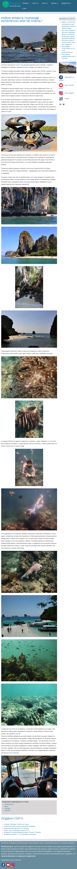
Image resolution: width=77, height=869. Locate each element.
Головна (25, 3)
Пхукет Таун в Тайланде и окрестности (16, 830)
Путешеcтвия (9, 804)
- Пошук (64, 98)
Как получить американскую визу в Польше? (68, 56)
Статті (34, 3)
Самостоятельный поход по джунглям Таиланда (19, 826)
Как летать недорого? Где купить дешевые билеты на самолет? (69, 32)
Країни (53, 3)
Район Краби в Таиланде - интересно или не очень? (21, 19)
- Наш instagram (66, 93)
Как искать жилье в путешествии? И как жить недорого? (68, 42)
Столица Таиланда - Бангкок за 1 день (16, 824)
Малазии (25, 67)
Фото (44, 3)
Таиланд (7, 808)
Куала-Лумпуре (14, 753)
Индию (46, 67)
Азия (6, 806)
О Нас (24, 8)
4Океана (7, 810)
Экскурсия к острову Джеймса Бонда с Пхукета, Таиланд (22, 832)
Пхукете (18, 65)
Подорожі (65, 3)
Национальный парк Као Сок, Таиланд (16, 828)
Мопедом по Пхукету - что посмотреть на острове (20, 834)
